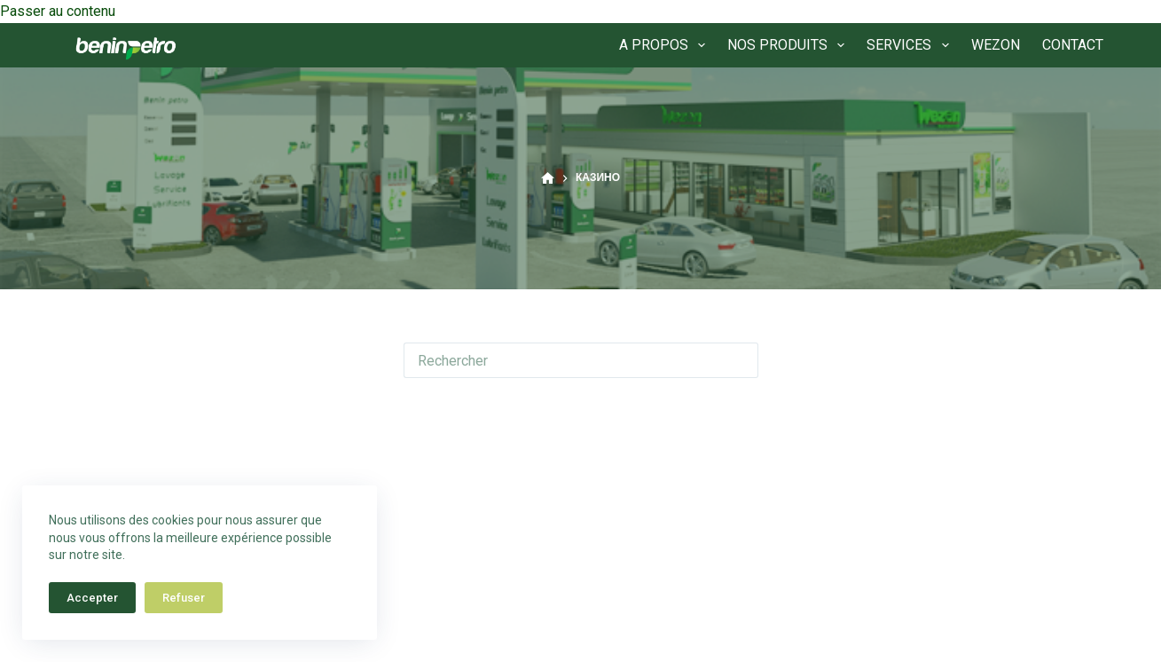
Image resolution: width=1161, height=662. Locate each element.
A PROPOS (665, 45)
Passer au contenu (57, 11)
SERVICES (911, 45)
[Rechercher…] (563, 360)
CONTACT (1072, 44)
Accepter (92, 597)
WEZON (995, 44)
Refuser (183, 597)
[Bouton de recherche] (740, 360)
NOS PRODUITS (789, 45)
